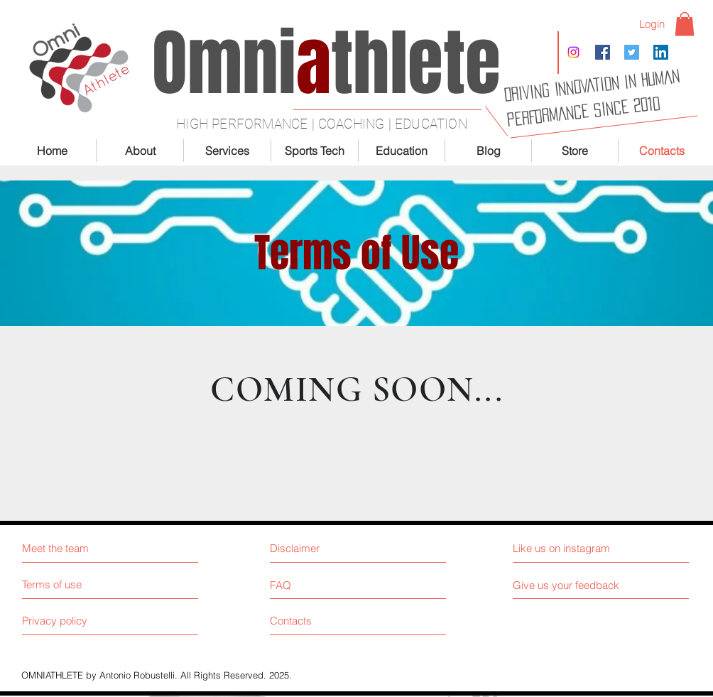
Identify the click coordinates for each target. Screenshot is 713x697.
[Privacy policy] (75, 620)
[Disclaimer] (332, 548)
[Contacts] (323, 620)
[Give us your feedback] (572, 585)
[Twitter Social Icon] (631, 52)
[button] (685, 24)
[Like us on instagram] (576, 548)
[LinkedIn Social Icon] (660, 52)
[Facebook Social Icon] (602, 52)
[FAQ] (311, 585)
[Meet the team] (83, 548)
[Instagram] (573, 52)
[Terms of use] (75, 584)
